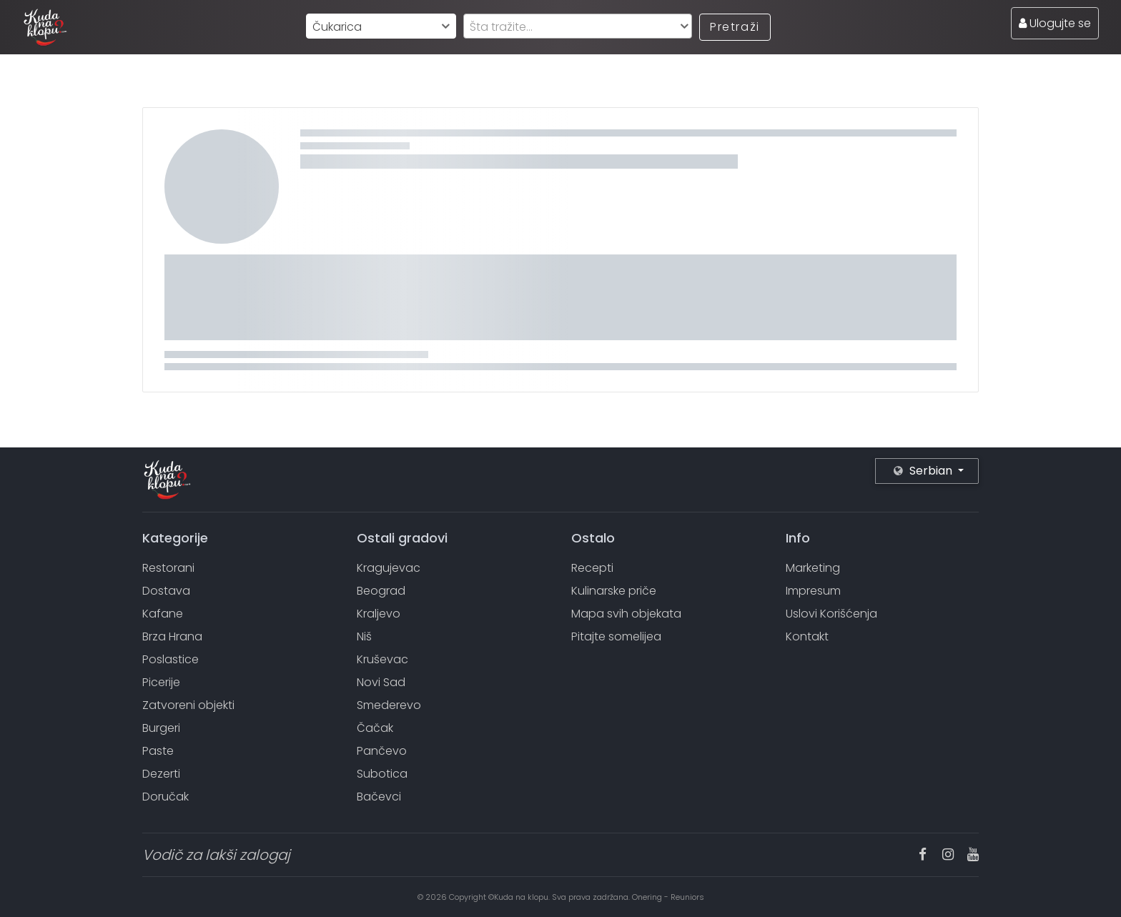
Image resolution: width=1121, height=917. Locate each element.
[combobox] (381, 26)
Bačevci (379, 796)
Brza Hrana (172, 636)
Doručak (165, 796)
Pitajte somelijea (616, 636)
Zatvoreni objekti (188, 705)
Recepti (592, 568)
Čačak (375, 728)
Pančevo (382, 751)
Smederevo (389, 705)
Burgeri (161, 728)
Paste (158, 751)
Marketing (813, 568)
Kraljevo (378, 613)
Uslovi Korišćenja (831, 613)
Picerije (161, 682)
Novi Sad (381, 682)
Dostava (166, 591)
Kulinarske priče (613, 591)
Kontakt (807, 636)
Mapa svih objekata (626, 613)
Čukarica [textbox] (337, 27)
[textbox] (577, 26)
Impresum (813, 591)
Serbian (924, 470)
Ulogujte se (1055, 23)
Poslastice (170, 659)
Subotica (382, 773)
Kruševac (382, 659)
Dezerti (161, 773)
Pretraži (735, 27)
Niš (364, 636)
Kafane (162, 613)
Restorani (168, 568)
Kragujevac (388, 568)
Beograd (381, 591)
